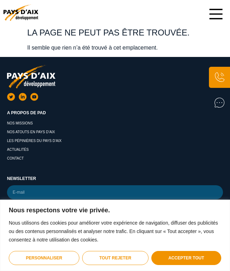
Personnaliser (44, 258)
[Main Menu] (216, 14)
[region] (115, 235)
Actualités (18, 149)
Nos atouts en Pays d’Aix (31, 132)
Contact (15, 158)
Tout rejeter (115, 258)
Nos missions (20, 123)
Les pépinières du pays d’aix (34, 141)
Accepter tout (186, 258)
